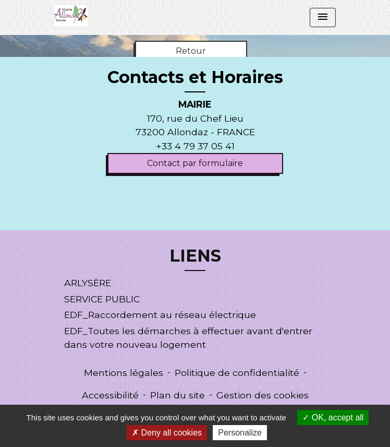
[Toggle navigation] (323, 17)
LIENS (195, 256)
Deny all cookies (167, 432)
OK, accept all (332, 417)
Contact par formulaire (195, 163)
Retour (191, 51)
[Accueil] (71, 15)
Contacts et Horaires (195, 77)
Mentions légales (123, 372)
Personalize (240, 432)
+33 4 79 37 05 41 (195, 145)
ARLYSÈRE (87, 282)
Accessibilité (110, 395)
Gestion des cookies (262, 395)
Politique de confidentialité (237, 372)
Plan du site (177, 395)
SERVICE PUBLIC (102, 298)
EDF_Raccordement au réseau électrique (160, 314)
